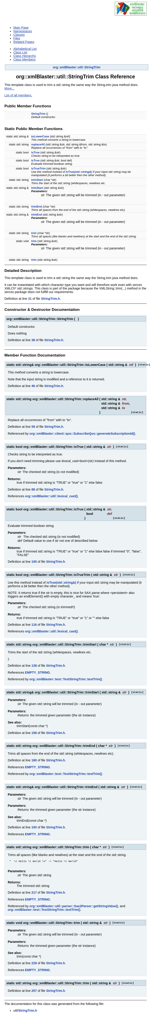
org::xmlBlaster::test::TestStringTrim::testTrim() (66, 679)
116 (34, 624)
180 (34, 760)
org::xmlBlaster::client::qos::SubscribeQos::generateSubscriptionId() (82, 433)
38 (33, 340)
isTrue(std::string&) (79, 171)
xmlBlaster (68, 67)
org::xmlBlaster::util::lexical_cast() (51, 496)
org (55, 67)
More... (9, 88)
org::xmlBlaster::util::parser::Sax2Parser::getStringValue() (74, 907)
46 (33, 386)
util (80, 67)
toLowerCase (40, 136)
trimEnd (36, 206)
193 (34, 827)
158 (34, 733)
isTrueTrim (38, 168)
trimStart (37, 179)
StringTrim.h (50, 298)
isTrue (35, 152)
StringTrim (92, 67)
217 (34, 893)
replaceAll (38, 144)
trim (34, 233)
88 (33, 489)
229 (34, 964)
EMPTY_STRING (37, 672)
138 (34, 665)
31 (30, 298)
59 (33, 426)
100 (34, 561)
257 (34, 991)
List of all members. (18, 95)
